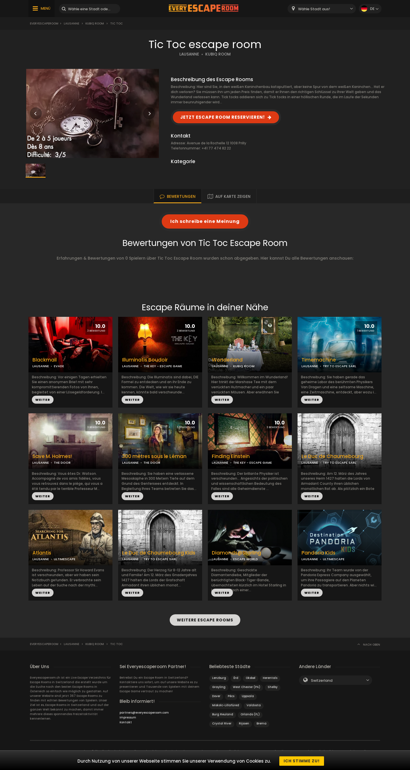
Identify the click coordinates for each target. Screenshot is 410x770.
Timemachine (319, 360)
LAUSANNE (189, 54)
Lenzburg (219, 676)
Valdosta (254, 704)
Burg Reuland (222, 713)
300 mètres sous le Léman (154, 456)
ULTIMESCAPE (64, 559)
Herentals (270, 676)
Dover (216, 695)
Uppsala (248, 695)
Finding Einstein (231, 456)
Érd (235, 676)
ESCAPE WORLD (245, 559)
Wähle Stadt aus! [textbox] (314, 9)
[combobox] (322, 8)
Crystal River (221, 722)
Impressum (128, 716)
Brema (261, 722)
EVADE (59, 366)
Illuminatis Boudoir (145, 360)
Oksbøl (250, 676)
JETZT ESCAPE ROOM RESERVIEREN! (222, 117)
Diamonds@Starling (236, 553)
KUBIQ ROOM (218, 54)
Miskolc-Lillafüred (225, 704)
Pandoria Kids (318, 553)
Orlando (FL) (250, 713)
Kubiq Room (94, 23)
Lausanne (71, 23)
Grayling (219, 685)
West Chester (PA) (246, 685)
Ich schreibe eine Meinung (205, 221)
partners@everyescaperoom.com (144, 711)
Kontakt (126, 721)
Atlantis (41, 553)
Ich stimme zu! (302, 761)
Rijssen (244, 722)
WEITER (42, 399)
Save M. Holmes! (52, 456)
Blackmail (44, 360)
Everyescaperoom (44, 23)
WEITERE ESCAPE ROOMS (205, 619)
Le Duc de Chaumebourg (332, 456)
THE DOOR (62, 462)
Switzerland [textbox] (322, 679)
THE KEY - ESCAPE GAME (163, 366)
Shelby (273, 685)
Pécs (231, 695)
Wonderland (227, 360)
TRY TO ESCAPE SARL (339, 366)
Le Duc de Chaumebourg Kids (158, 553)
